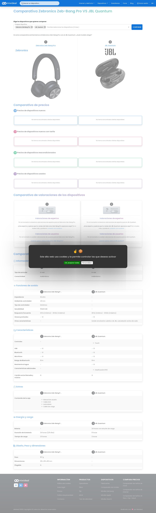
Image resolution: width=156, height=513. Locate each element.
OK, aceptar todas (72, 263)
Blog (131, 3)
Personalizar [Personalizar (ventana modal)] (87, 263)
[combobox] (85, 27)
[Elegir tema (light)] (153, 3)
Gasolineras (115, 3)
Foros (125, 3)
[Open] (128, 27)
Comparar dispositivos (21, 24)
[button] (24, 27)
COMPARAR (137, 27)
